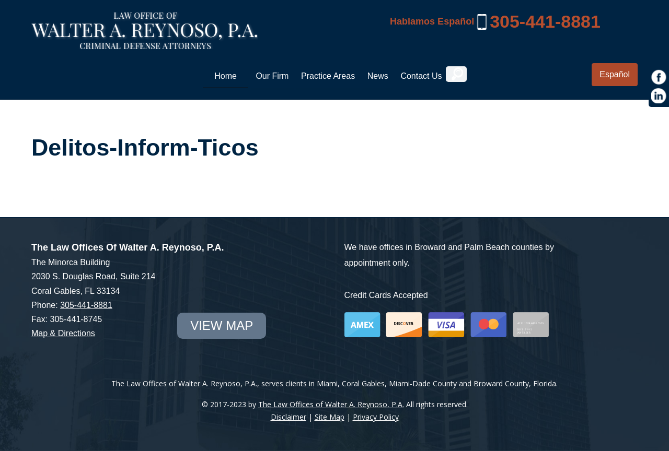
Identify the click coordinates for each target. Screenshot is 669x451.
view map (221, 325)
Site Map (329, 417)
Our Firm (272, 76)
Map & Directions (63, 333)
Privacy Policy (376, 417)
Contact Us (421, 76)
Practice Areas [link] (328, 76)
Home (225, 76)
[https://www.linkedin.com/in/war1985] (659, 96)
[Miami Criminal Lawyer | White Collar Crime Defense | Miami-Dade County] (144, 43)
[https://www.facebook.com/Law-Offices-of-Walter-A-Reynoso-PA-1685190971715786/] (659, 77)
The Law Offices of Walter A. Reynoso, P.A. (331, 404)
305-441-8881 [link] (545, 21)
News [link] (377, 76)
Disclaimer (288, 417)
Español (614, 74)
